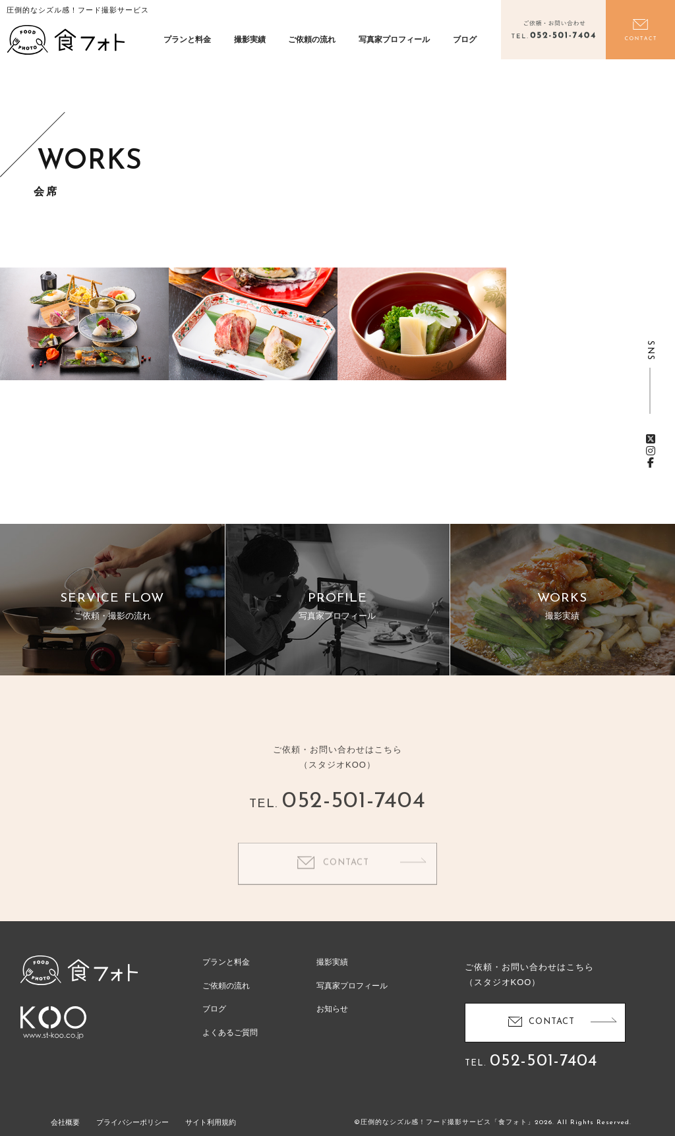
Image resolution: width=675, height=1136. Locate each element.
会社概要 (65, 1122)
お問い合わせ (640, 29)
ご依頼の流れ (312, 39)
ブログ (465, 39)
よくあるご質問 (230, 1032)
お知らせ (332, 1008)
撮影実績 (250, 39)
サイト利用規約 (210, 1122)
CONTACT (346, 877)
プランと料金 (187, 39)
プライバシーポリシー (132, 1122)
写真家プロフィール (394, 39)
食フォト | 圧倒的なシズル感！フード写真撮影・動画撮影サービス (66, 39)
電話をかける (553, 29)
